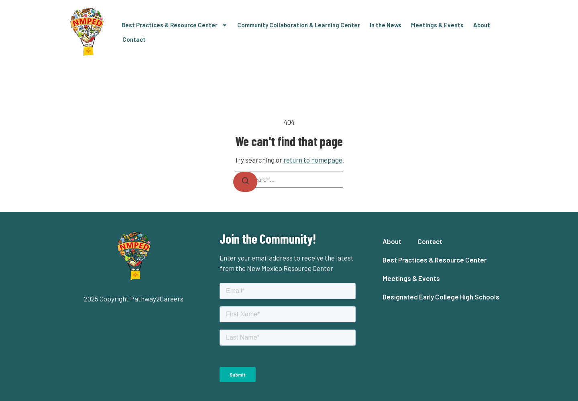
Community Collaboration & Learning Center (298, 24)
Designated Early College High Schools (441, 297)
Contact (134, 39)
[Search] (245, 182)
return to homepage (312, 160)
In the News (385, 24)
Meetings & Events (437, 24)
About (481, 24)
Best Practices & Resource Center (175, 25)
